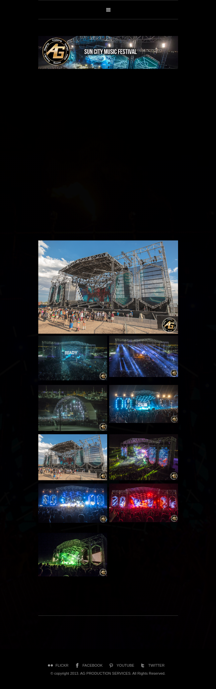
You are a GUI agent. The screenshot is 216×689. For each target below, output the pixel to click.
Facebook (88, 665)
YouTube (121, 665)
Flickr (58, 665)
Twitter (151, 665)
